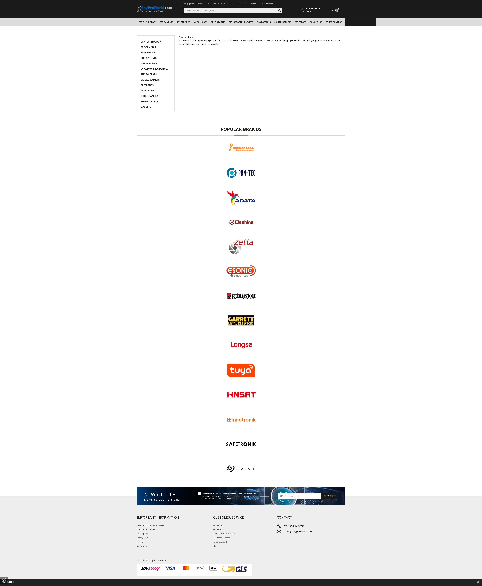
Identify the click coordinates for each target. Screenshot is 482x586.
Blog (215, 546)
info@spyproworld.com (193, 3)
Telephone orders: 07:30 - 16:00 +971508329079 (226, 3)
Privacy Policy (142, 537)
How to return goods (221, 537)
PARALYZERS (316, 22)
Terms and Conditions (146, 529)
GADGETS (369, 22)
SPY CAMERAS (166, 22)
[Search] (279, 10)
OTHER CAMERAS (334, 22)
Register (140, 542)
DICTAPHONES (200, 22)
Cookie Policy (142, 546)
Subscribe (330, 496)
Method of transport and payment (151, 525)
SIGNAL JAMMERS (282, 22)
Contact (253, 3)
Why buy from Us (267, 3)
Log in (308, 11)
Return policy (142, 533)
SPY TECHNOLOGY (147, 22)
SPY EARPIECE (183, 22)
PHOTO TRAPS (264, 22)
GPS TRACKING (218, 22)
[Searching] (233, 10)
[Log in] (302, 10)
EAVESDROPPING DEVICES (241, 22)
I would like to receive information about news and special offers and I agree (229, 496)
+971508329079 (294, 525)
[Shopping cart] (337, 10)
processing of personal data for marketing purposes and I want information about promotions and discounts (229, 497)
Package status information (224, 533)
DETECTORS (300, 22)
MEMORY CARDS (353, 22)
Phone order (218, 529)
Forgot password (220, 542)
